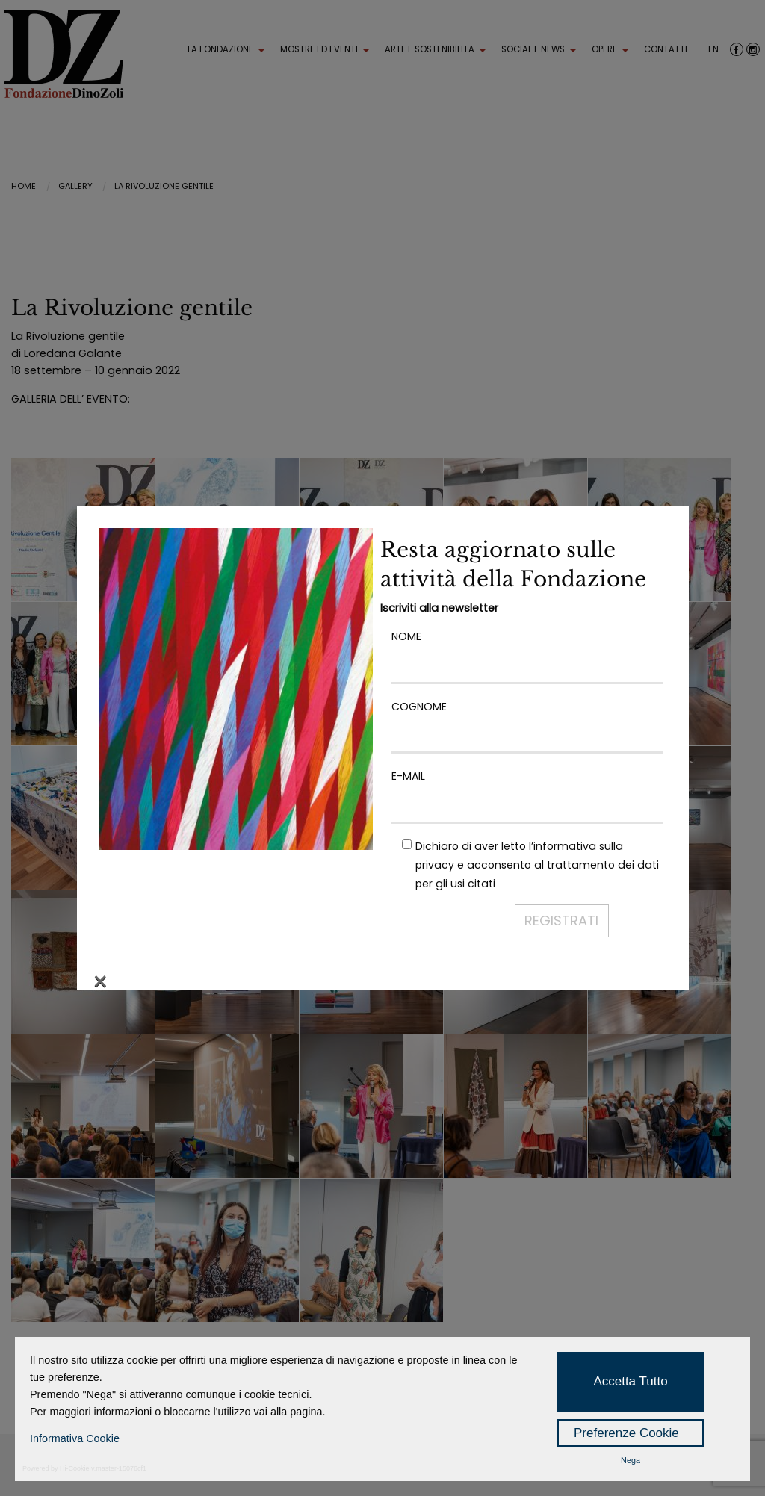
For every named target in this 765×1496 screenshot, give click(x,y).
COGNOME (527, 721)
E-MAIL (527, 791)
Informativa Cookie (75, 1438)
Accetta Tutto (630, 1381)
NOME (527, 651)
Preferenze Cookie (626, 1433)
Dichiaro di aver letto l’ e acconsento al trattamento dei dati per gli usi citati (537, 865)
